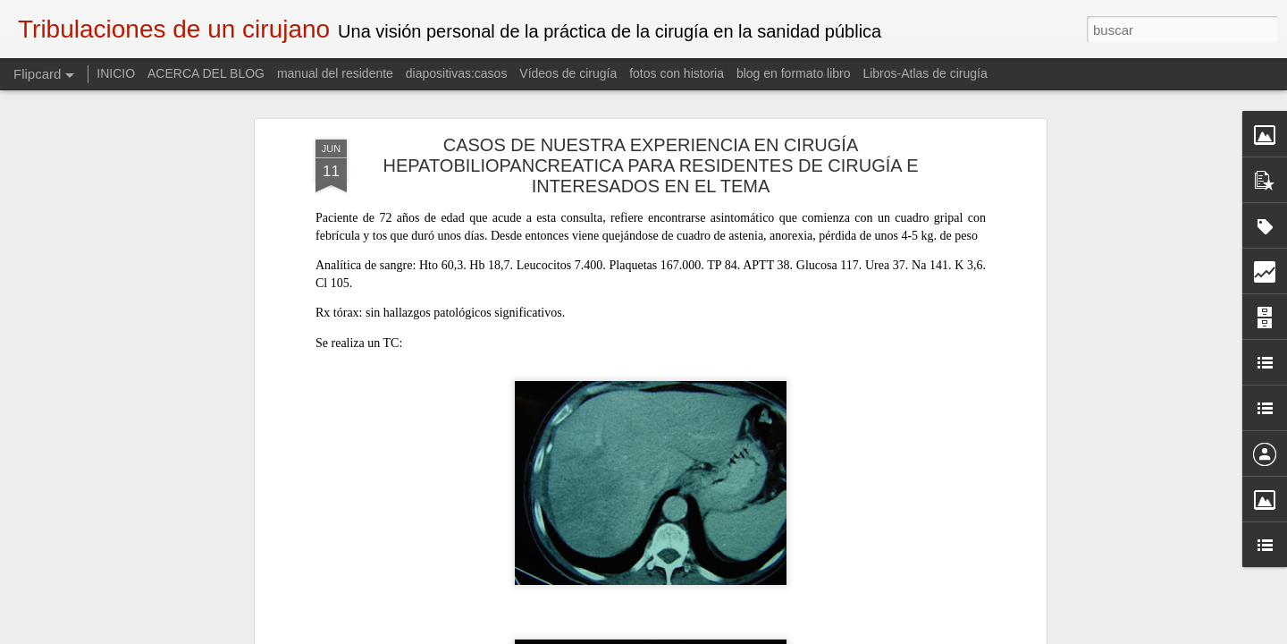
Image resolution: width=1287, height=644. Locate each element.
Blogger (712, 634)
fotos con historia (676, 73)
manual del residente (335, 73)
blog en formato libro (793, 73)
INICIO (118, 73)
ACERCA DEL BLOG (206, 73)
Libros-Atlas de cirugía (924, 73)
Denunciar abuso (773, 634)
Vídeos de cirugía (568, 73)
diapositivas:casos (457, 73)
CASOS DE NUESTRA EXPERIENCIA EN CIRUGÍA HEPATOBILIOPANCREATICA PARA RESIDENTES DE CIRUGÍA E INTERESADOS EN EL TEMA (650, 119)
